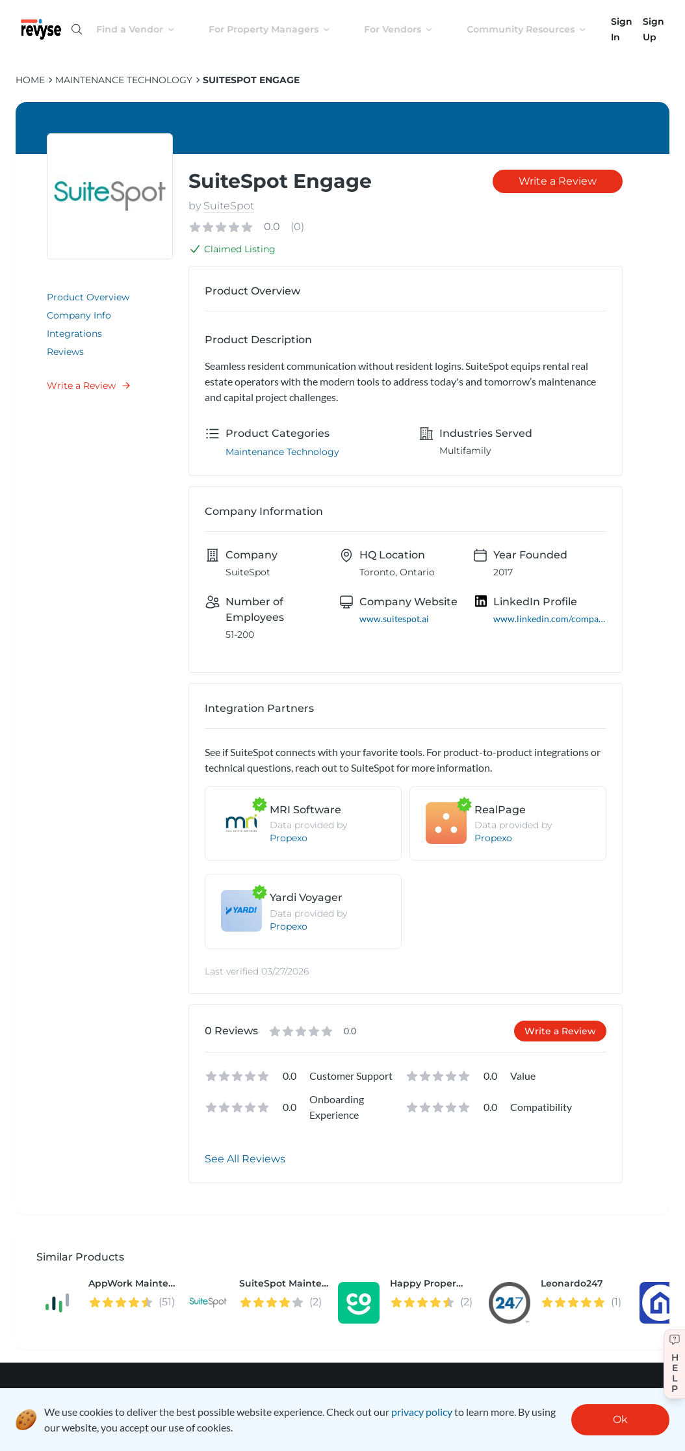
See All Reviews (245, 1159)
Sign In (621, 29)
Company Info (79, 315)
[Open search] (77, 29)
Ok (620, 1419)
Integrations (74, 333)
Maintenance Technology (123, 80)
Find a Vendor (146, 29)
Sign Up (653, 29)
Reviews (65, 352)
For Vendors (409, 29)
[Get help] (674, 1364)
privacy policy (421, 1411)
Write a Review (89, 385)
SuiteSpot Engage (251, 80)
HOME (30, 80)
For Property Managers (279, 29)
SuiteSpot (228, 206)
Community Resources (536, 29)
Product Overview (88, 297)
